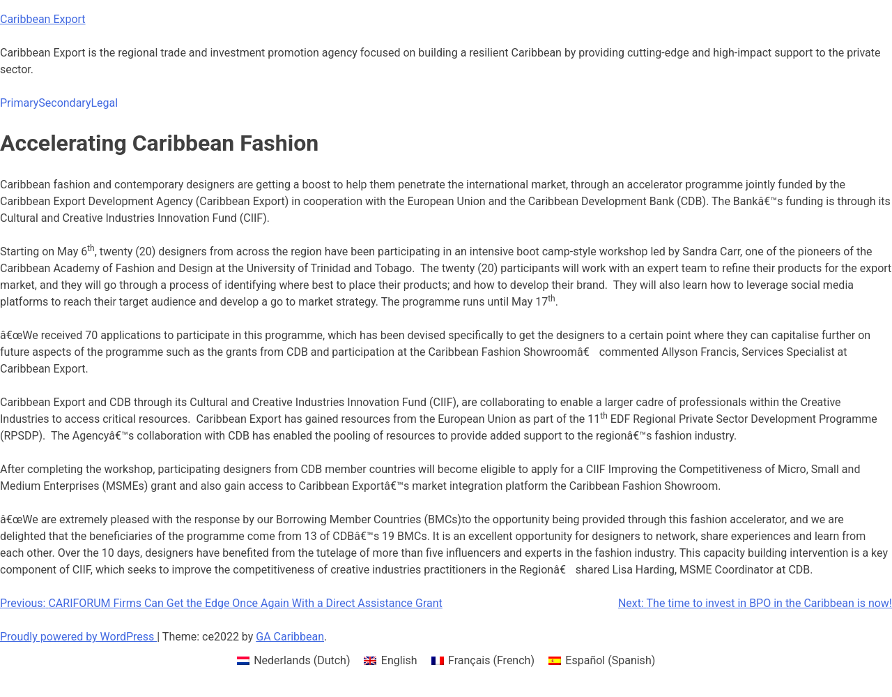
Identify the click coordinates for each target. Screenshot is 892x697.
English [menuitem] (399, 660)
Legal (104, 103)
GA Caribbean (290, 636)
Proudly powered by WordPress (78, 636)
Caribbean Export (43, 19)
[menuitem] (293, 660)
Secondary (64, 103)
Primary (19, 103)
